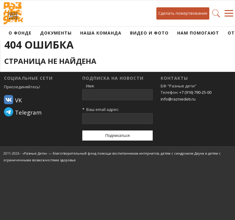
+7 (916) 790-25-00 (195, 92)
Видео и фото (149, 33)
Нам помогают (198, 33)
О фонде (20, 33)
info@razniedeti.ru (178, 99)
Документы (56, 33)
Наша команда (100, 33)
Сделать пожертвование (182, 13)
